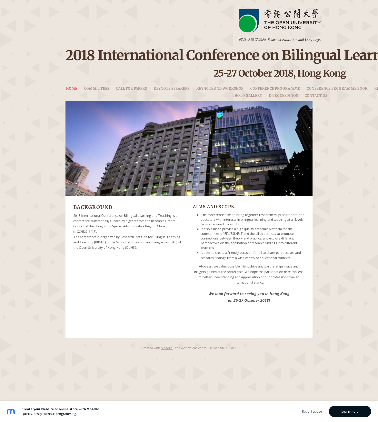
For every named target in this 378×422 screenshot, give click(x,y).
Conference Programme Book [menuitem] (337, 91)
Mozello (167, 354)
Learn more (350, 411)
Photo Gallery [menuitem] (247, 99)
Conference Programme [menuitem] (275, 91)
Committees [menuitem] (96, 91)
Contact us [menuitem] (315, 99)
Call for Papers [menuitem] (131, 91)
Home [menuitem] (71, 91)
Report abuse (312, 411)
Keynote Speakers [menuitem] (172, 91)
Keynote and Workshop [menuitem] (219, 91)
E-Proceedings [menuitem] (283, 99)
